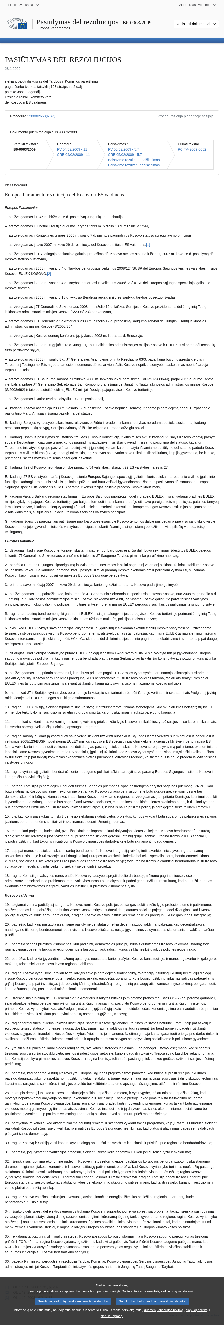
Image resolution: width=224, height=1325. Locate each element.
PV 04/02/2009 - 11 (72, 149)
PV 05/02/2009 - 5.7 (124, 149)
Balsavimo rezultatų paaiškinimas (134, 160)
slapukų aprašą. (112, 1320)
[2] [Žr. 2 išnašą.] (49, 274)
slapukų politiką (197, 1314)
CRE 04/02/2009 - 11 (73, 155)
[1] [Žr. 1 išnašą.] (148, 245)
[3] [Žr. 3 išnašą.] (33, 288)
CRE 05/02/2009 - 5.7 (125, 155)
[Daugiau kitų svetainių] (198, 5)
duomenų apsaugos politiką (163, 1314)
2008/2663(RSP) (42, 116)
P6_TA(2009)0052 (192, 149)
